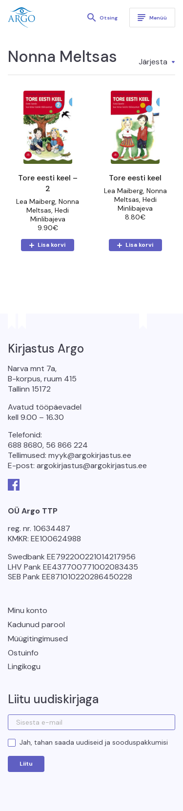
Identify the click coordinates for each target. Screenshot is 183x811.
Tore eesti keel (135, 178)
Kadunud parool (36, 624)
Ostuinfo (23, 653)
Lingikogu (24, 666)
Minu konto (27, 610)
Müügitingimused (38, 638)
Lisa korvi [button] (51, 245)
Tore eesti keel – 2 (48, 183)
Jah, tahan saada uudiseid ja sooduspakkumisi (94, 742)
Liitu (26, 764)
